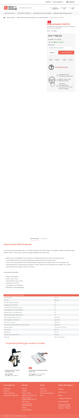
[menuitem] (10, 13)
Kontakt (48, 2)
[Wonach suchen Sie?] (33, 7)
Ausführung (51, 44)
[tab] (34, 238)
